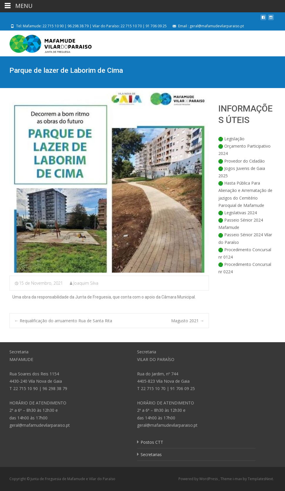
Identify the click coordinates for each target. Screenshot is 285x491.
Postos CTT (152, 442)
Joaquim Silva (85, 283)
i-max (238, 478)
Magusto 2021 (187, 320)
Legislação (234, 138)
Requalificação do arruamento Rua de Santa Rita (63, 320)
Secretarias (151, 454)
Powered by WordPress (198, 478)
